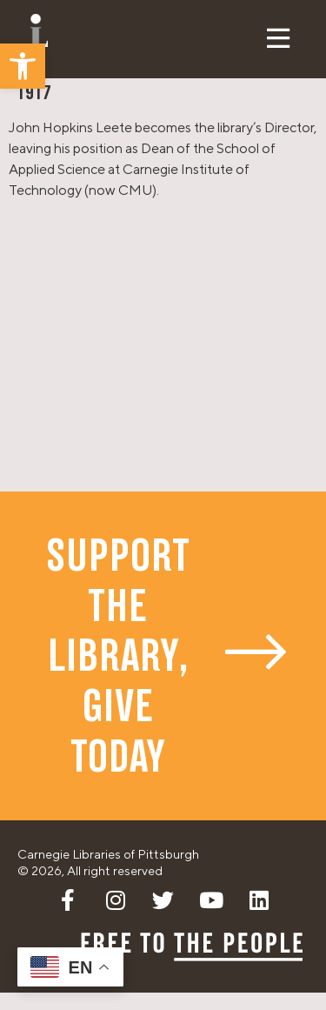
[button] (22, 66)
